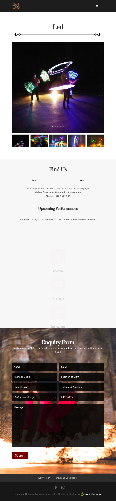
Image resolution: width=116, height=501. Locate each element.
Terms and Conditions (65, 478)
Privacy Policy (43, 478)
